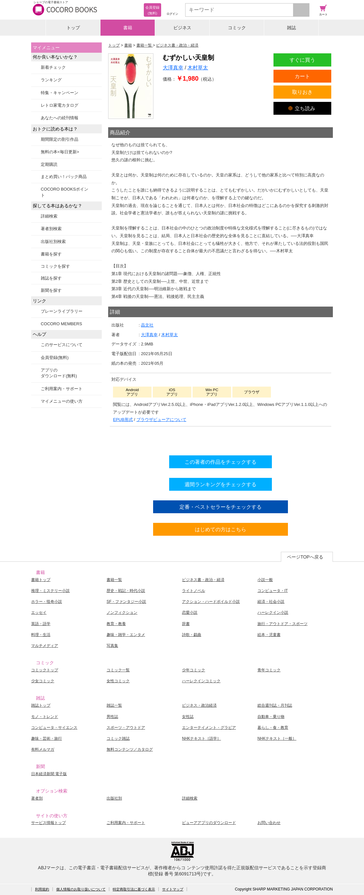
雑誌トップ (40, 705)
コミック (237, 27)
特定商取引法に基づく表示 (134, 889)
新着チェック (53, 67)
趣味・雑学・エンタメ (126, 634)
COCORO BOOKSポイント (64, 192)
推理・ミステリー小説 (50, 590)
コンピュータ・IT (272, 590)
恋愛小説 (189, 612)
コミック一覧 (118, 670)
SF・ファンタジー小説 (126, 601)
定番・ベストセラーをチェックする (220, 507)
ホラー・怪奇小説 (46, 601)
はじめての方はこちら (220, 529)
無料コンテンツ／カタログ (130, 749)
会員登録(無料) (55, 357)
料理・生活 (40, 634)
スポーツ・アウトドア (126, 727)
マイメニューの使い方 (61, 401)
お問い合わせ (269, 822)
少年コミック (193, 670)
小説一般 (265, 579)
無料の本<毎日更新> (60, 151)
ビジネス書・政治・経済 (203, 579)
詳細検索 (49, 216)
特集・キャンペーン (59, 92)
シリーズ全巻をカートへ (220, 439)
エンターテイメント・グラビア (209, 727)
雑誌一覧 (114, 705)
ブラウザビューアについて (161, 419)
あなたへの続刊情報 (59, 117)
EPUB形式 (123, 419)
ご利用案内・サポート (61, 388)
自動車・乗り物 (270, 716)
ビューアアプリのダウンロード (209, 822)
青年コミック (269, 670)
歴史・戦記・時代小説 (126, 590)
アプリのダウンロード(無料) (59, 373)
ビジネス (182, 27)
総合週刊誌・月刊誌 (274, 705)
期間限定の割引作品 (59, 139)
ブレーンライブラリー (61, 311)
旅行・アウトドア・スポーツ (282, 624)
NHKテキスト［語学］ (201, 738)
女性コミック (118, 681)
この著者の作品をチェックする (220, 462)
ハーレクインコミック (201, 681)
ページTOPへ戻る (305, 556)
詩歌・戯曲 (191, 634)
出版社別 (114, 798)
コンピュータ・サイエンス (54, 727)
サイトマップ (172, 889)
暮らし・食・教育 (272, 727)
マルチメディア (44, 645)
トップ (73, 27)
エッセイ (39, 612)
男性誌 (112, 716)
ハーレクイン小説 (272, 612)
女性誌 (188, 716)
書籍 (127, 27)
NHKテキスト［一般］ (276, 738)
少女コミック (42, 681)
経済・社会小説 (270, 601)
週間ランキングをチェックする (220, 484)
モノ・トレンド (44, 716)
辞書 (186, 624)
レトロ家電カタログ (59, 105)
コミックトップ (44, 670)
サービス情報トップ (48, 822)
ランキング (51, 79)
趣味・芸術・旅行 (46, 738)
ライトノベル (193, 590)
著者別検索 (51, 228)
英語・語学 (40, 624)
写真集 (112, 645)
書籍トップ (40, 579)
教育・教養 (116, 624)
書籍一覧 (114, 579)
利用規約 (42, 889)
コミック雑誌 (118, 738)
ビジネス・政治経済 (199, 705)
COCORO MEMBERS (61, 323)
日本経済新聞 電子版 (49, 774)
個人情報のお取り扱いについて (81, 889)
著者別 (37, 798)
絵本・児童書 (269, 634)
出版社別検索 (53, 241)
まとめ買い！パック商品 (64, 176)
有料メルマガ (42, 749)
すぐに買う (302, 60)
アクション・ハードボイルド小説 (211, 601)
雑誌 (291, 27)
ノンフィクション (122, 612)
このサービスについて (61, 344)
